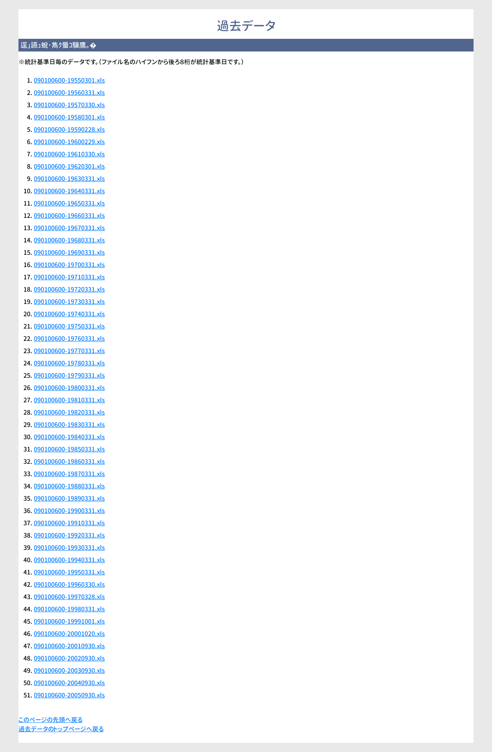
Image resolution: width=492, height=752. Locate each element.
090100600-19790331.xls (69, 375)
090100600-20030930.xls (69, 670)
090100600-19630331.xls (69, 178)
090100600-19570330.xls (69, 105)
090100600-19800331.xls (69, 387)
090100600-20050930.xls (69, 695)
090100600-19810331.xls (69, 400)
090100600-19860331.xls (69, 461)
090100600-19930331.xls (69, 547)
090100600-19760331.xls (69, 338)
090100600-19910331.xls (69, 523)
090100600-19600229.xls (69, 142)
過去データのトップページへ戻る (61, 729)
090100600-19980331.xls (69, 609)
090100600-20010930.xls (69, 646)
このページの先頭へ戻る (50, 719)
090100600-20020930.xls (69, 658)
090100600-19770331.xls (69, 351)
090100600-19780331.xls (69, 363)
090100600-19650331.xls (69, 203)
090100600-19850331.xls (69, 449)
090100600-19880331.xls (69, 486)
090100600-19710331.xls (69, 277)
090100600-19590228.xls (69, 129)
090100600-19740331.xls (69, 314)
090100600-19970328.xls (69, 597)
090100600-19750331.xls (69, 326)
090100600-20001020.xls (69, 633)
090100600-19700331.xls (69, 265)
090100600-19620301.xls (69, 166)
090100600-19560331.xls (69, 92)
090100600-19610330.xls (69, 154)
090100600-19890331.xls (69, 498)
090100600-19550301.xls (69, 80)
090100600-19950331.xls (69, 572)
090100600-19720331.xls (69, 289)
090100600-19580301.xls (69, 117)
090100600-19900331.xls (69, 510)
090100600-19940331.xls (69, 560)
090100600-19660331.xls (69, 215)
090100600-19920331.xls (69, 535)
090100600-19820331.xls (69, 412)
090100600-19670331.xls (69, 228)
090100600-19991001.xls (69, 621)
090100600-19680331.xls (69, 240)
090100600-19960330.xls (69, 584)
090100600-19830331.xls (69, 424)
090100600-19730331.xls (69, 301)
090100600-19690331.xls (69, 252)
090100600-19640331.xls (69, 191)
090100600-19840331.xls (69, 437)
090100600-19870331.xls (69, 474)
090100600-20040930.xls (69, 683)
